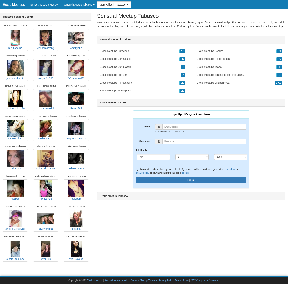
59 (183, 67)
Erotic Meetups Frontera (143, 75)
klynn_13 (45, 250)
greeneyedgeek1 (15, 70)
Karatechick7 (15, 130)
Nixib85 (15, 190)
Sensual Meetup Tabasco (144, 280)
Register (191, 180)
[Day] (192, 157)
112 (182, 83)
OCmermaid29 (76, 70)
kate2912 (76, 220)
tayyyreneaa (45, 220)
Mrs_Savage (76, 250)
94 (183, 75)
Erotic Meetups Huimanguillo (143, 83)
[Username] (204, 141)
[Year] (230, 157)
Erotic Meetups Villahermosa (239, 83)
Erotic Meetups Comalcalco (143, 59)
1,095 (278, 83)
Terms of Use (182, 280)
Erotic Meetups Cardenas (143, 51)
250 (182, 51)
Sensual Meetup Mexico (44, 4)
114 (182, 59)
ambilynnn (76, 40)
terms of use (230, 169)
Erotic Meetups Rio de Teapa (239, 59)
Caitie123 (15, 160)
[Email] (204, 127)
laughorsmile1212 (76, 130)
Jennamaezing (45, 40)
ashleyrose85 (76, 160)
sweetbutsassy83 (15, 220)
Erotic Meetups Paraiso (239, 51)
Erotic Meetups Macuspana (143, 91)
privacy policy (142, 173)
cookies (185, 173)
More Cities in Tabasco (114, 4)
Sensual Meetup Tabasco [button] (79, 4)
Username (144, 141)
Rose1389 (76, 100)
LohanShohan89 (45, 160)
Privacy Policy (166, 280)
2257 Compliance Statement (205, 280)
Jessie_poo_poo (15, 250)
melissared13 (45, 130)
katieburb (76, 190)
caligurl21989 (45, 70)
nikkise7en (45, 190)
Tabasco (201, 26)
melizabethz (15, 40)
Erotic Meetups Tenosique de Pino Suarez (239, 75)
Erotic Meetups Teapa (239, 67)
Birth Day (141, 149)
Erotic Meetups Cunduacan (143, 67)
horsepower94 (45, 100)
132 (279, 75)
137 (279, 59)
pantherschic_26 (15, 100)
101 (279, 51)
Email (147, 126)
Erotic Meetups (14, 4)
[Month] (153, 157)
